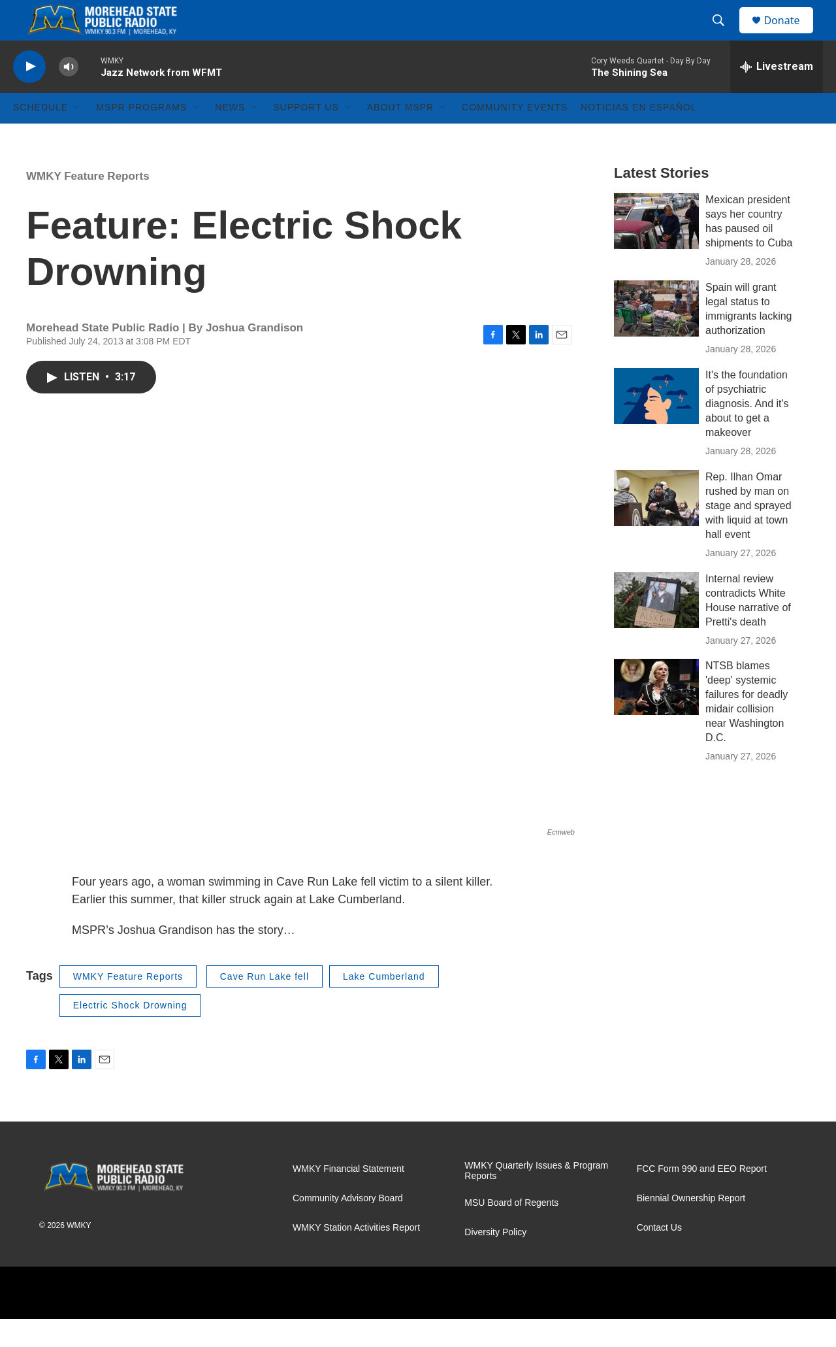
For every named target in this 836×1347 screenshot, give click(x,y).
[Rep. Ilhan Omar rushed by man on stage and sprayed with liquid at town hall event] (656, 526)
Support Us (306, 136)
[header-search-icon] (724, 35)
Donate (789, 34)
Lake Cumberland (384, 1004)
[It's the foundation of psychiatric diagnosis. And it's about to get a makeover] (656, 424)
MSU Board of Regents (511, 1231)
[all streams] (776, 95)
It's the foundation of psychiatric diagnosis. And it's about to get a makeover (747, 431)
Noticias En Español (638, 136)
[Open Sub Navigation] (77, 136)
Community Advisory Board (348, 1226)
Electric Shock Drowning (130, 1034)
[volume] (68, 95)
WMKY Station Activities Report (356, 1256)
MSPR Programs (141, 136)
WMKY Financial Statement (348, 1197)
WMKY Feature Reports (88, 204)
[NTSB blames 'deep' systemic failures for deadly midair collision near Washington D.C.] (656, 716)
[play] (29, 95)
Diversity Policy (495, 1260)
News (230, 136)
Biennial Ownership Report (691, 1226)
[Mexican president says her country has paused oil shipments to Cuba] (656, 249)
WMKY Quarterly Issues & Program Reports (536, 1199)
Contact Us (659, 1256)
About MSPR (400, 136)
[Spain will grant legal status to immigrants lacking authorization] (656, 336)
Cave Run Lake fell (264, 1004)
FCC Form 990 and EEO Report (702, 1197)
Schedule (40, 136)
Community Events (515, 136)
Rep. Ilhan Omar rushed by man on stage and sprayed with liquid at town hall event (748, 533)
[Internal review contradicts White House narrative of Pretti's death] (656, 628)
